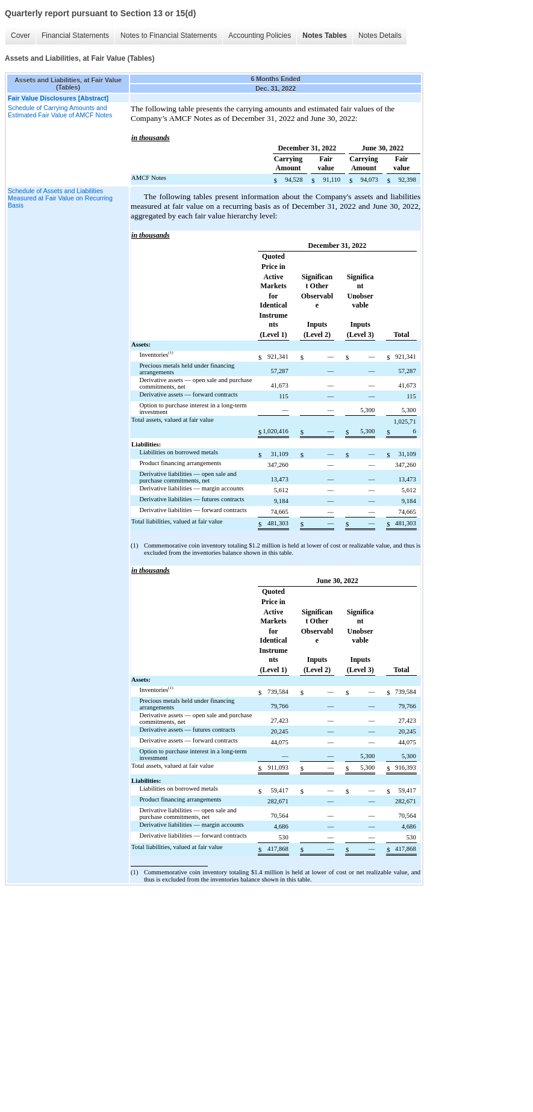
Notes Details (379, 35)
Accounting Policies (259, 35)
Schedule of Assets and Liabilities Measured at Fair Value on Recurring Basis (60, 198)
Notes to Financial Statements (168, 35)
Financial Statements (75, 35)
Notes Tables (324, 35)
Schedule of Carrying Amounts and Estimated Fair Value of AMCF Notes (60, 111)
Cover (20, 35)
